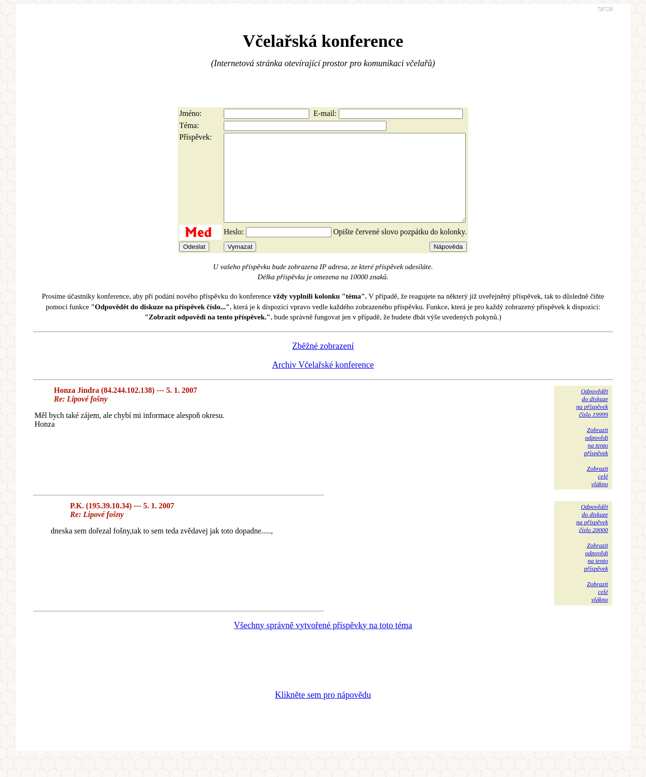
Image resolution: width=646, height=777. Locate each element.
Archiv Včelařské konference (323, 382)
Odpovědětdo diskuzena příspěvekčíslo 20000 (592, 535)
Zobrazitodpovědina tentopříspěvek (596, 459)
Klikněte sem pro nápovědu (323, 712)
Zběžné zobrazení (323, 363)
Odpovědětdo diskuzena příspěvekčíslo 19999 (592, 420)
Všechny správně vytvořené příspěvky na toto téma (323, 643)
